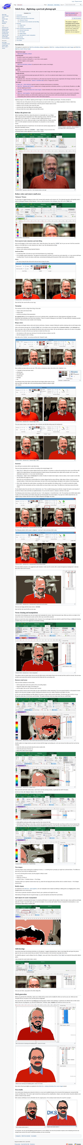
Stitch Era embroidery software (36, 47)
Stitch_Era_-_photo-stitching (24, 84)
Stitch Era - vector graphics (23, 93)
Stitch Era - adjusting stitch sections (25, 86)
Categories (18, 1135)
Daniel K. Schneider (36, 80)
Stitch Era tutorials (70, 13)
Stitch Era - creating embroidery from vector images (51, 1085)
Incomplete (33, 1135)
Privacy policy (17, 1143)
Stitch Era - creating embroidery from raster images (61, 47)
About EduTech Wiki (25, 1143)
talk (42, 80)
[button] (72, 18)
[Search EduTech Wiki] (73, 5)
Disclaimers (32, 1143)
